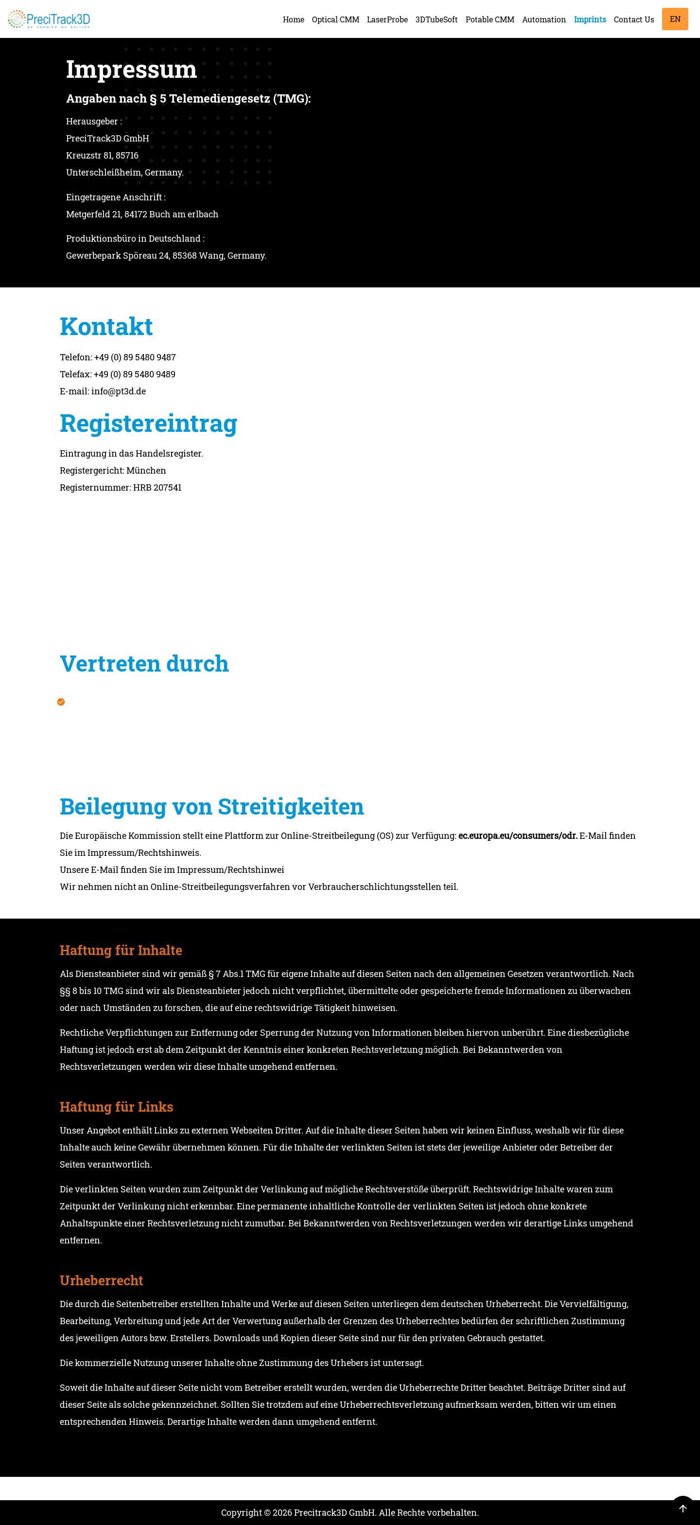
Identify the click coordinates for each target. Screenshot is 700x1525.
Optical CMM (335, 19)
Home (293, 19)
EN (675, 19)
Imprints (590, 19)
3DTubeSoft (437, 19)
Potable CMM (490, 19)
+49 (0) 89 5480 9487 (135, 363)
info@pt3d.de (118, 397)
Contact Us (634, 19)
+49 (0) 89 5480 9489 (134, 380)
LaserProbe (387, 19)
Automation (544, 19)
